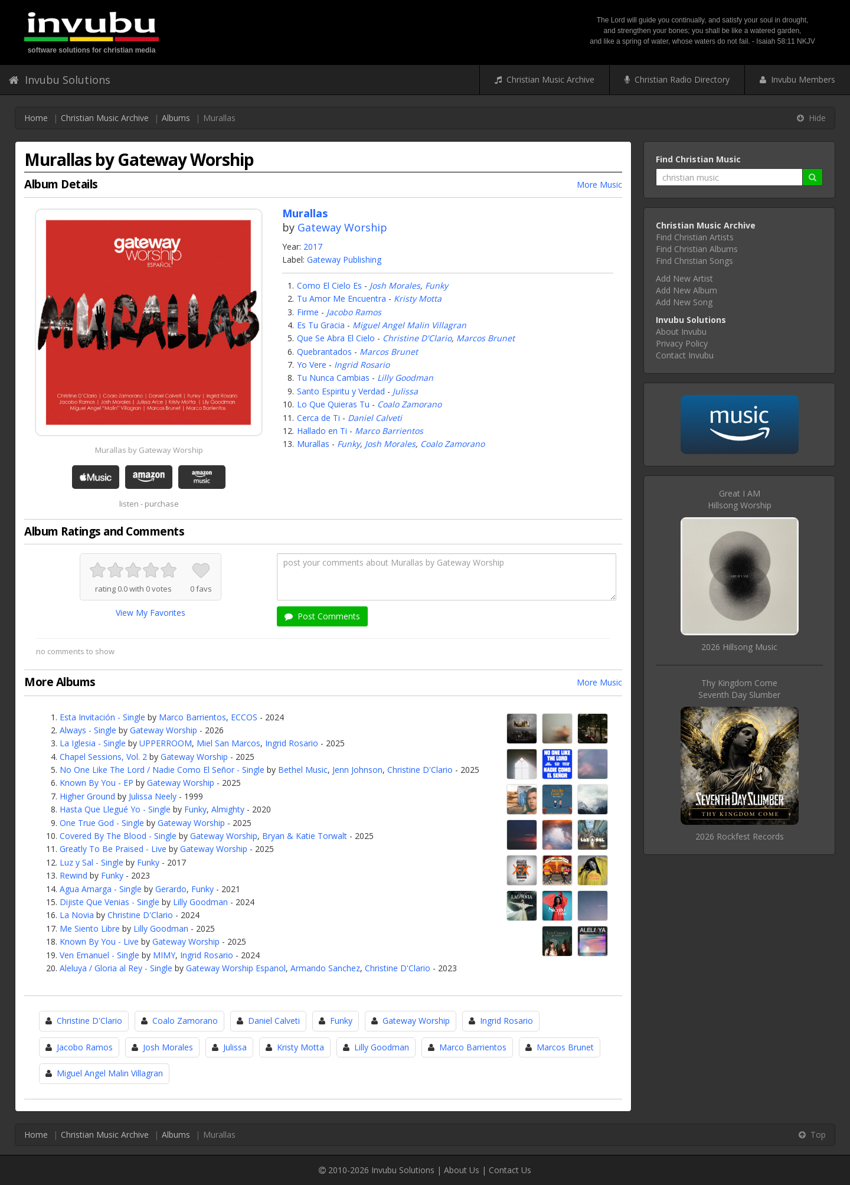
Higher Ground (87, 796)
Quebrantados (324, 351)
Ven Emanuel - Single (99, 955)
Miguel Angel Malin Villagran (409, 325)
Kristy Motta (418, 298)
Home (36, 117)
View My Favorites (150, 612)
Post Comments (322, 616)
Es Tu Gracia (321, 325)
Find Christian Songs (694, 260)
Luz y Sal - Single (91, 862)
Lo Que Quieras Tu (333, 404)
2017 (312, 246)
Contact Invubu (685, 355)
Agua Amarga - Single (101, 889)
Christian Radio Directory (677, 79)
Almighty (227, 809)
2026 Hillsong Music (739, 646)
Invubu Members (797, 79)
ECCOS (244, 717)
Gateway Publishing (344, 259)
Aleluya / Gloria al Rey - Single (116, 968)
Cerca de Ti (318, 417)
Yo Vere (311, 364)
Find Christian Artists (695, 237)
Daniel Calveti (375, 417)
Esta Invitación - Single (102, 717)
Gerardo (171, 889)
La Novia (77, 914)
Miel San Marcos (228, 743)
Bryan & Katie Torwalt (304, 835)
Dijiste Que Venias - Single (109, 901)
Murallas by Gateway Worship (149, 450)
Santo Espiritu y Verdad (341, 391)
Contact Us (510, 1170)
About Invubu (681, 331)
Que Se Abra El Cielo (336, 338)
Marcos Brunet (485, 338)
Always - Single (88, 730)
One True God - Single (102, 822)
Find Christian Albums (697, 248)
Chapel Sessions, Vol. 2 (103, 756)
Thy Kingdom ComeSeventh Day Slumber (739, 688)
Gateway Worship (342, 227)
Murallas (313, 443)
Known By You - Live (99, 941)
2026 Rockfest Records (739, 836)
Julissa (405, 391)
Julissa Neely (152, 796)
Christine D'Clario (417, 338)
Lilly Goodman (405, 377)
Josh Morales (395, 285)
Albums (176, 117)
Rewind (73, 875)
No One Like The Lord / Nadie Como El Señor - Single (162, 769)
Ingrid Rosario (362, 364)
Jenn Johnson (357, 769)
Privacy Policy (682, 343)
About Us (461, 1170)
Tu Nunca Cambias (333, 377)
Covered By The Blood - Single (118, 835)
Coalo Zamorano (409, 404)
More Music (599, 184)
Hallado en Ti (322, 430)
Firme (308, 312)
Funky (436, 285)
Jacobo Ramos (353, 312)
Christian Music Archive (544, 79)
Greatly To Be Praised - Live (113, 848)
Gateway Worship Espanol (236, 968)
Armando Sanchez (325, 968)
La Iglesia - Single (93, 743)
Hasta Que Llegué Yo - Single (115, 809)
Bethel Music (303, 769)
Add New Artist (684, 278)
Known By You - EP (96, 782)
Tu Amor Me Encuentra (341, 298)
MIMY (164, 955)
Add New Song (684, 302)
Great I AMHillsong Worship (739, 499)
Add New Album (686, 290)
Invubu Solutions (59, 80)
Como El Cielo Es (329, 285)
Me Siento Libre (90, 928)
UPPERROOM (165, 743)
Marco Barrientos (389, 430)
